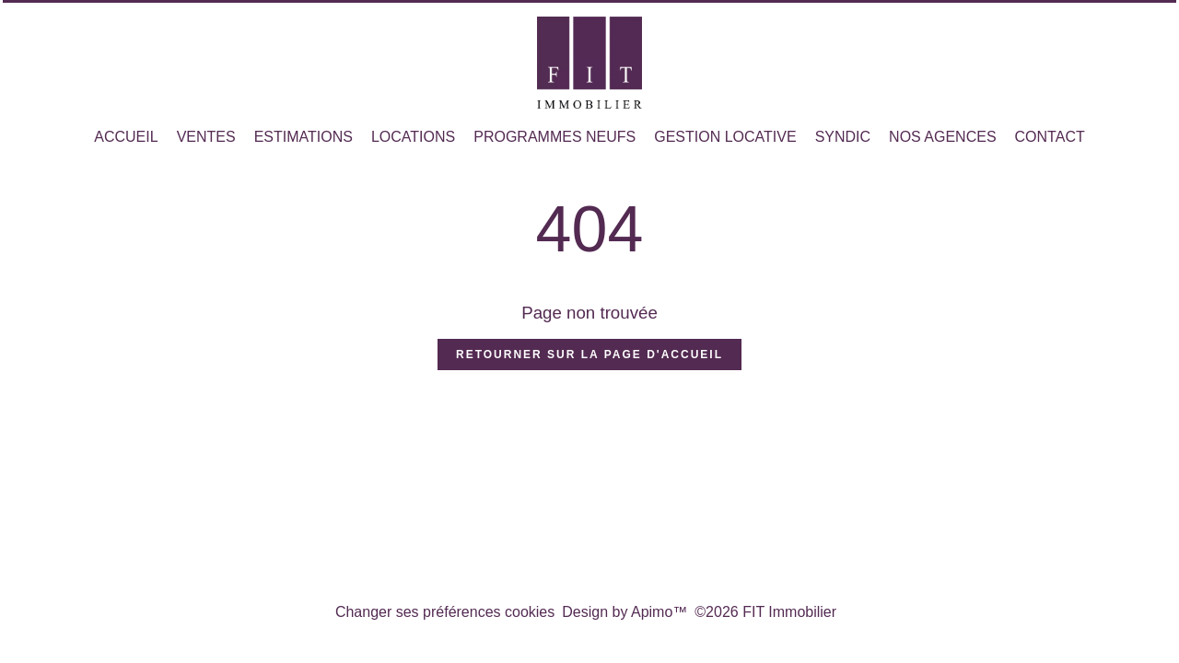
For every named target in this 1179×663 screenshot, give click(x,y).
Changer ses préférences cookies (444, 612)
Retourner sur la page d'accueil (589, 354)
